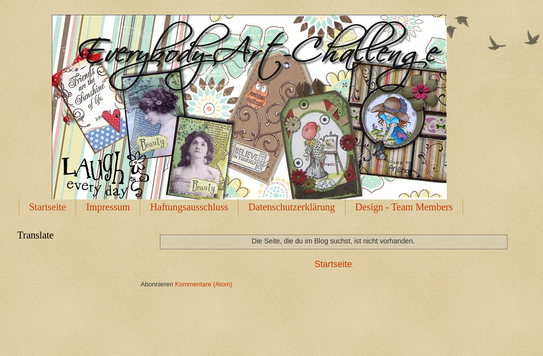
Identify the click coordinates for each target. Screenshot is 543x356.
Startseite (47, 206)
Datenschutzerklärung (291, 206)
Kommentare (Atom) (203, 284)
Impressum (108, 206)
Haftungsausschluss (189, 206)
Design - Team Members (404, 206)
